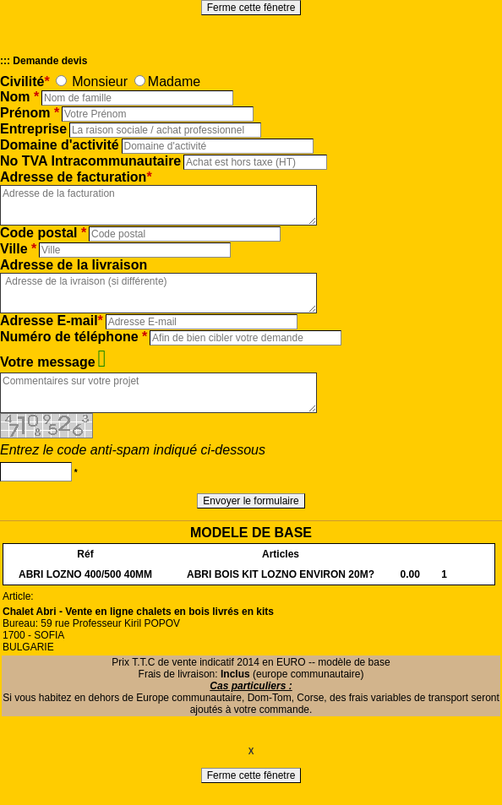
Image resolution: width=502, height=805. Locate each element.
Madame (174, 81)
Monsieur (100, 81)
